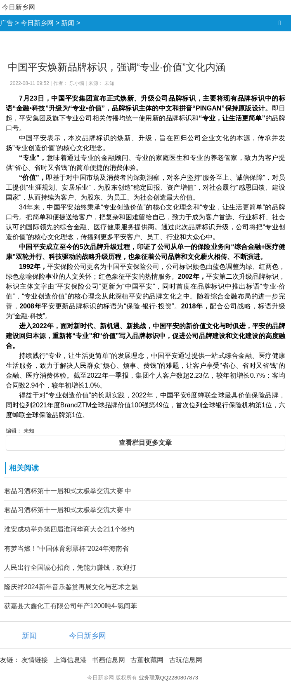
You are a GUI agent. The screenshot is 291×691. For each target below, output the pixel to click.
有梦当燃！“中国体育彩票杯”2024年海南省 (66, 548)
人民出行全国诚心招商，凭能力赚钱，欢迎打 (70, 567)
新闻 (67, 22)
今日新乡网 (18, 7)
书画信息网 (108, 659)
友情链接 (34, 659)
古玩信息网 (185, 659)
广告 (6, 22)
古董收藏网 (146, 659)
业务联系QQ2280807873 (169, 678)
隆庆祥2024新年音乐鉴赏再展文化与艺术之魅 (71, 586)
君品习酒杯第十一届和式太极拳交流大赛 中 (67, 490)
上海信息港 (70, 659)
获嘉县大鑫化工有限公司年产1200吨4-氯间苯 (70, 605)
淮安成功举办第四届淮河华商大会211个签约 (69, 529)
